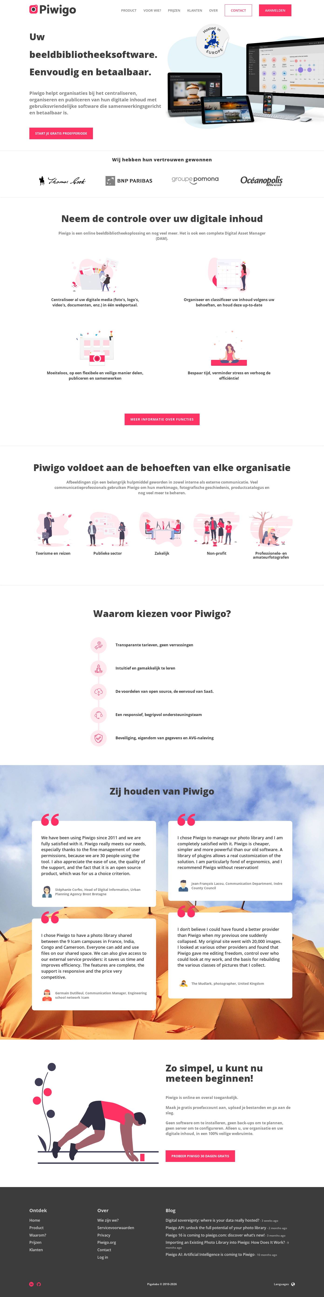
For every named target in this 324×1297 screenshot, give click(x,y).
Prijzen (174, 10)
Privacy (103, 1235)
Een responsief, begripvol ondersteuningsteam (150, 714)
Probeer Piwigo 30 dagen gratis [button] (200, 1156)
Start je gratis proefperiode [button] (61, 133)
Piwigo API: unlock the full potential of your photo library (216, 1228)
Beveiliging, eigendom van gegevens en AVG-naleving (156, 738)
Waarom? (37, 1235)
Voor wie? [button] (152, 10)
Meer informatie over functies (162, 419)
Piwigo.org (106, 1242)
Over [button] (213, 10)
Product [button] (128, 10)
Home (34, 1220)
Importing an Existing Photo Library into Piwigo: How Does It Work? (225, 1242)
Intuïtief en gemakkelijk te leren (137, 668)
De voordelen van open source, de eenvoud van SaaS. (156, 691)
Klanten (194, 10)
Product (36, 1228)
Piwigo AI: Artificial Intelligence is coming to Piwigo (210, 1254)
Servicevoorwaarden (115, 1228)
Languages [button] (284, 1284)
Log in (102, 1257)
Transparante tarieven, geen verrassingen (146, 645)
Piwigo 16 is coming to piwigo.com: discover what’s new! (215, 1235)
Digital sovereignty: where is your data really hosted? (212, 1220)
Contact (104, 1250)
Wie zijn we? (108, 1220)
